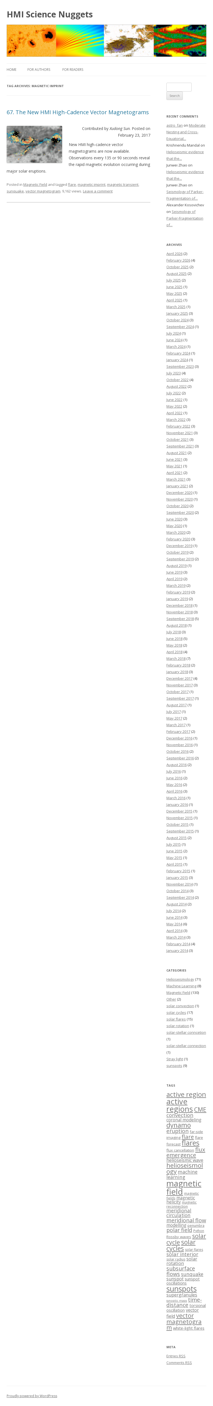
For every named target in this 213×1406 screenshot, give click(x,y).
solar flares (176, 1019)
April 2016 (174, 791)
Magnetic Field (35, 184)
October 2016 (177, 751)
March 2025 (176, 306)
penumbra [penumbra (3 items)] (195, 1225)
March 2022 (176, 419)
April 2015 (174, 864)
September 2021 (180, 446)
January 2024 (177, 359)
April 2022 (174, 412)
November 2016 (179, 744)
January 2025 (177, 313)
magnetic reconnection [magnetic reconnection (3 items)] (181, 1204)
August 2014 (176, 904)
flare (72, 184)
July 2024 (173, 333)
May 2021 (174, 466)
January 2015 (177, 877)
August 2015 (176, 837)
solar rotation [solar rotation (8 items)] (181, 1261)
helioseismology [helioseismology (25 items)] (184, 1168)
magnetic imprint (91, 184)
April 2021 (174, 472)
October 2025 (177, 266)
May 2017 (174, 718)
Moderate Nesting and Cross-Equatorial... (186, 132)
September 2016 (180, 758)
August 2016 (176, 764)
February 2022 (178, 426)
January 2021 (177, 485)
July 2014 (173, 910)
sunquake (15, 191)
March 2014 (176, 937)
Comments (179, 1362)
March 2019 (176, 585)
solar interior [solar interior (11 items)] (182, 1254)
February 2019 (178, 592)
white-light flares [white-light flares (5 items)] (188, 1328)
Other (171, 999)
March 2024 (176, 346)
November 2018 (179, 612)
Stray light (174, 1058)
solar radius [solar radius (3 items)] (175, 1259)
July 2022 (173, 392)
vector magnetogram (43, 191)
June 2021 (174, 459)
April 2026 (174, 253)
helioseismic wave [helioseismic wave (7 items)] (184, 1160)
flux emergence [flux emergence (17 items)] (185, 1152)
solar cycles (176, 1012)
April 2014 (174, 930)
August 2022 (176, 386)
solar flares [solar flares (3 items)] (194, 1249)
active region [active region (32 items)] (186, 1094)
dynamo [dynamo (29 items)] (178, 1125)
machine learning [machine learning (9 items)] (181, 1174)
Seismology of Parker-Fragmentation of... (184, 218)
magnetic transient (122, 184)
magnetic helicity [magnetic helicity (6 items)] (180, 1200)
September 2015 (180, 831)
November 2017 (179, 685)
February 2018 (178, 665)
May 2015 (174, 857)
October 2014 (177, 890)
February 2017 (178, 731)
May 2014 (174, 923)
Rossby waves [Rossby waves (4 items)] (178, 1236)
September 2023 (180, 366)
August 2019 (176, 565)
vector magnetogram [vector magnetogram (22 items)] (184, 1321)
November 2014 (179, 884)
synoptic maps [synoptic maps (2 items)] (176, 1301)
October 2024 (177, 319)
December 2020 (179, 492)
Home (11, 69)
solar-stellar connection (186, 1045)
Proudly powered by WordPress (32, 1396)
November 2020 (179, 499)
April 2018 (174, 651)
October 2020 (177, 505)
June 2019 (174, 572)
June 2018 (174, 638)
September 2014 (180, 897)
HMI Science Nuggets (50, 14)
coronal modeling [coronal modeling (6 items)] (183, 1120)
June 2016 (174, 777)
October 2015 (177, 824)
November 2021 (179, 432)
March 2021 (176, 479)
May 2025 (174, 293)
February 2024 (178, 353)
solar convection (180, 1005)
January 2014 (177, 950)
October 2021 (177, 439)
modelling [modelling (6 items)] (176, 1225)
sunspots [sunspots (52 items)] (181, 1289)
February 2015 (178, 870)
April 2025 (174, 300)
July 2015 (173, 844)
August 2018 (176, 625)
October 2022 (177, 379)
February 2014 (178, 943)
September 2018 (180, 618)
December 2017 (179, 678)
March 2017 (176, 724)
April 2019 (174, 578)
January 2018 (177, 671)
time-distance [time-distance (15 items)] (184, 1302)
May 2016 (174, 784)
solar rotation (177, 1025)
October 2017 (177, 691)
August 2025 (176, 273)
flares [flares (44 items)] (190, 1142)
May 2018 (174, 645)
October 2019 (177, 552)
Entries (176, 1355)
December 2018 (179, 605)
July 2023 (173, 373)
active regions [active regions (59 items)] (179, 1105)
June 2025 (174, 286)
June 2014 (174, 917)
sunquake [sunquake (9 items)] (192, 1274)
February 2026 (178, 260)
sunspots (174, 1065)
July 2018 (173, 631)
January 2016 (177, 804)
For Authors (38, 69)
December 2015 (179, 811)
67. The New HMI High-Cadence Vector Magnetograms (78, 112)
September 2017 (180, 698)
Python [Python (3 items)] (198, 1230)
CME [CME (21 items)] (200, 1109)
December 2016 (179, 738)
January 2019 (177, 598)
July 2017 (173, 711)
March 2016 (176, 797)
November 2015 (179, 817)
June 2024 (174, 339)
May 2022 (174, 406)
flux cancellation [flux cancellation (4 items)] (180, 1150)
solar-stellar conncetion (186, 1032)
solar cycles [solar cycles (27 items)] (181, 1245)
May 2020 (174, 525)
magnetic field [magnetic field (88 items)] (183, 1187)
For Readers (72, 69)
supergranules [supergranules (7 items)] (181, 1295)
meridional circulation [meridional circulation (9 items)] (178, 1212)
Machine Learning (181, 985)
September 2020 (180, 512)
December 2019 (179, 545)
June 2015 (174, 850)
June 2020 (174, 519)
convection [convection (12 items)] (179, 1114)
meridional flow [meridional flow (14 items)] (186, 1220)
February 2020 (178, 539)
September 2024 (180, 326)
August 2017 (176, 704)
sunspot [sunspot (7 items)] (175, 1279)
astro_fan (174, 125)
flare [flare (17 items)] (188, 1137)
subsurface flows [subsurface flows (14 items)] (180, 1271)
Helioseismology (180, 979)
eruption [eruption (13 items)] (177, 1131)
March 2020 (176, 532)
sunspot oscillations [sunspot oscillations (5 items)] (183, 1280)
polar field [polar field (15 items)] (179, 1230)
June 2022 (174, 399)
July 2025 (173, 280)
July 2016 (173, 771)
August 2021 (176, 452)
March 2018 (176, 658)
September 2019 (180, 558)
